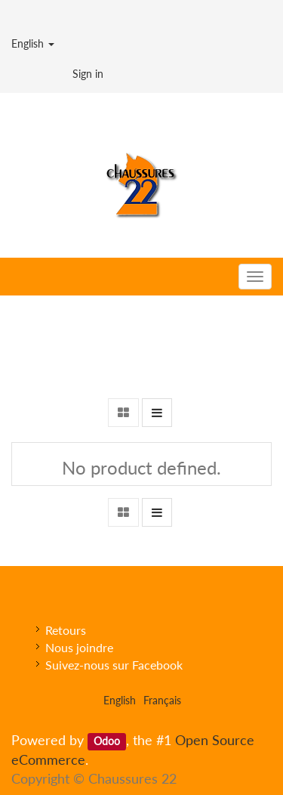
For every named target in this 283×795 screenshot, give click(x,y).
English (32, 43)
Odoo (107, 741)
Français (162, 700)
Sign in (87, 73)
